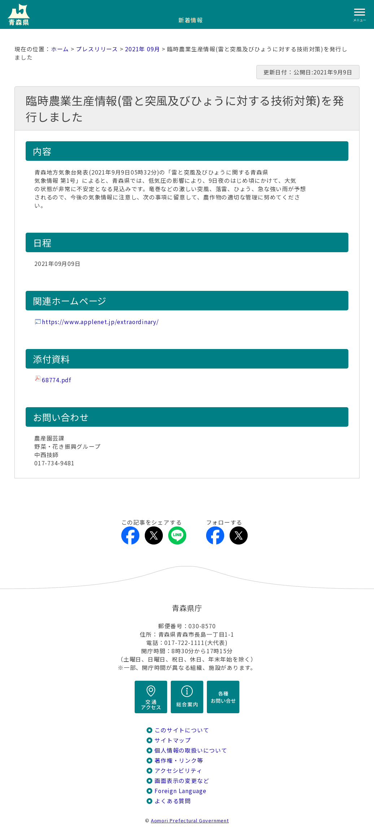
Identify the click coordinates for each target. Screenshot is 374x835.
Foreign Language (180, 791)
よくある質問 (173, 801)
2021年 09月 (142, 49)
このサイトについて (182, 730)
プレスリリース (97, 49)
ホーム (60, 49)
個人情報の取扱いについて (191, 750)
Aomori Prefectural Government (190, 820)
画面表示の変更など (182, 780)
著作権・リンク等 (179, 760)
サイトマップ (173, 740)
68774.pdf (56, 380)
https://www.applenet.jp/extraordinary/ (100, 322)
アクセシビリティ (178, 770)
